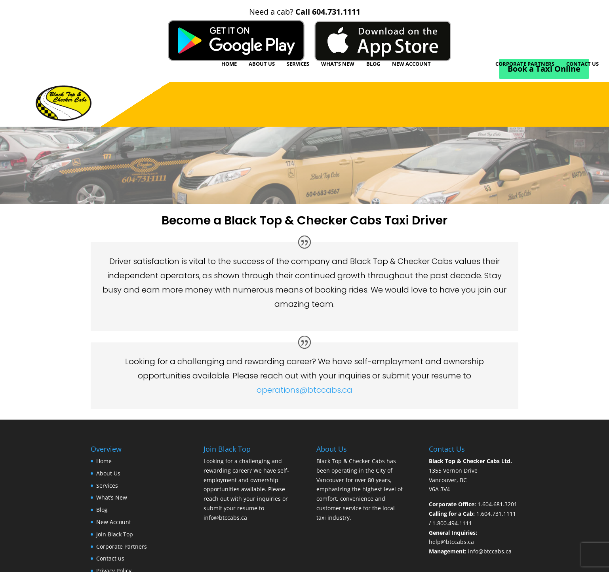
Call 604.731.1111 (327, 11)
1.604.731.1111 (496, 513)
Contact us (582, 63)
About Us (262, 63)
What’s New (337, 63)
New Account (411, 63)
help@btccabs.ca (451, 541)
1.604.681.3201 (497, 504)
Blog (373, 63)
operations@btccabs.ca (304, 389)
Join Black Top (463, 63)
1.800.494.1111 (452, 523)
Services (298, 63)
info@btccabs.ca (225, 517)
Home (229, 63)
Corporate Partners (524, 63)
